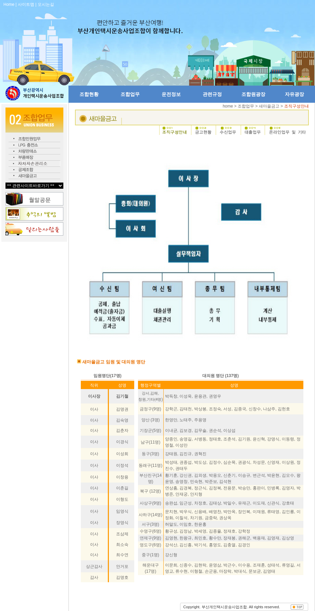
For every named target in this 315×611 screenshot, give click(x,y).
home (228, 106)
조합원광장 (253, 94)
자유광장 (294, 94)
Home (8, 4)
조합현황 (89, 94)
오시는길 (46, 4)
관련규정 (212, 94)
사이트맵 (26, 4)
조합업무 (130, 94)
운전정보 (171, 94)
